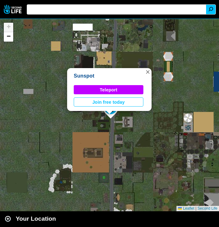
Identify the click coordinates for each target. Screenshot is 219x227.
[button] (148, 72)
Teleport (109, 89)
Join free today (108, 102)
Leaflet (186, 208)
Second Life (13, 9)
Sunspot (84, 76)
